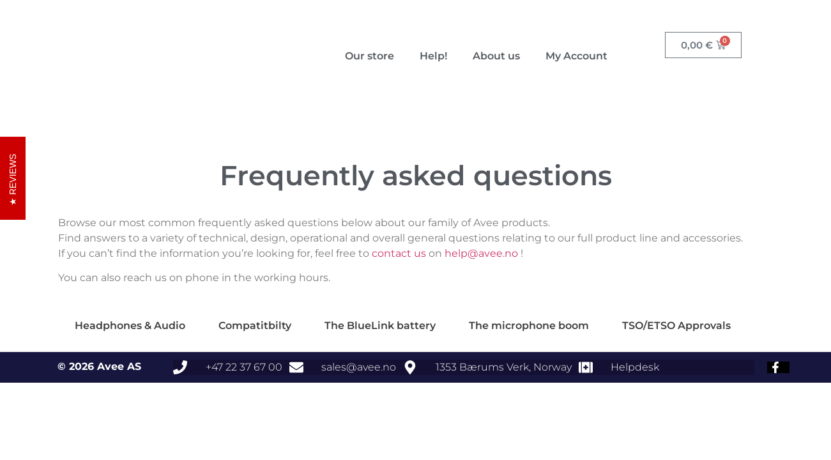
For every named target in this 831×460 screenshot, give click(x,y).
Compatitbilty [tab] (254, 325)
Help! (433, 56)
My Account (576, 56)
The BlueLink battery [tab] (380, 325)
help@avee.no (481, 253)
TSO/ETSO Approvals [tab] (676, 325)
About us (496, 56)
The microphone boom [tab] (529, 325)
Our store (369, 56)
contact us (399, 253)
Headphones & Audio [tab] (130, 325)
